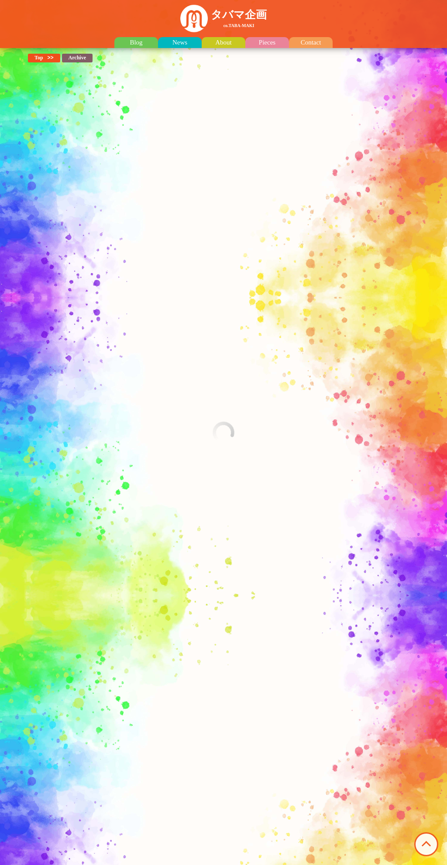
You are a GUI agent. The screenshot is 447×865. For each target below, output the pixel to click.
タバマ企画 (239, 18)
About (223, 42)
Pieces (267, 42)
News (179, 42)
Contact (311, 42)
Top (38, 58)
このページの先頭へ (426, 844)
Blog (136, 42)
